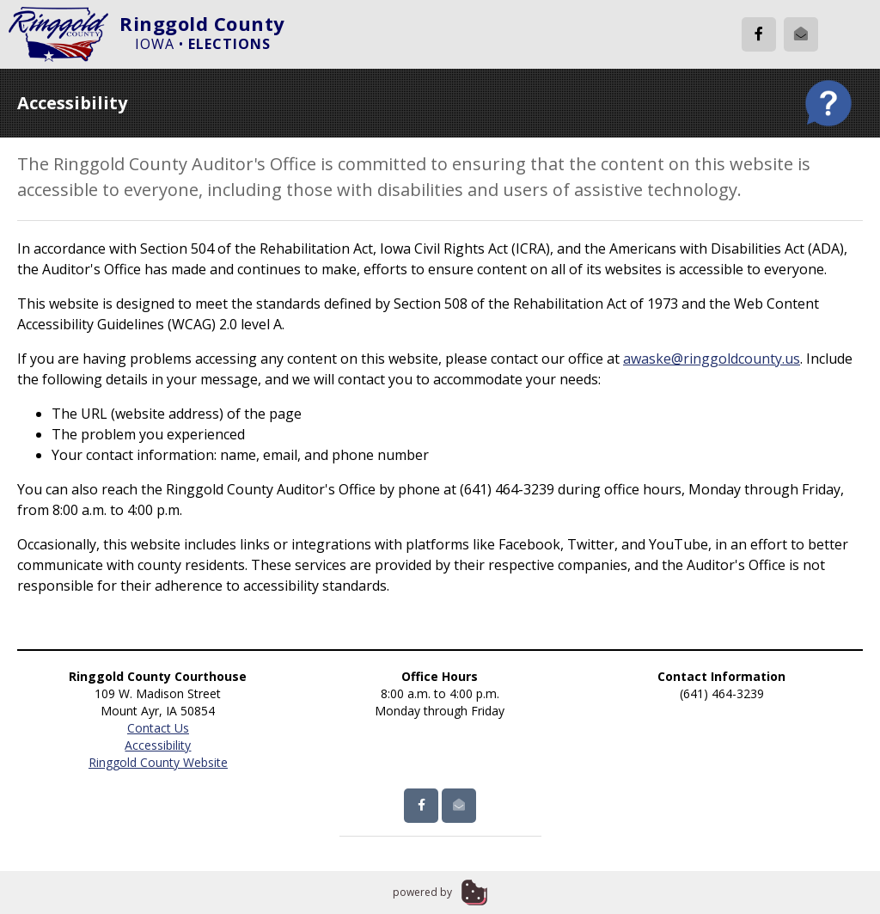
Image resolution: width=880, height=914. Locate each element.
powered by (422, 892)
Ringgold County (202, 23)
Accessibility (158, 745)
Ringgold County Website (158, 762)
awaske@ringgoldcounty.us (711, 358)
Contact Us (158, 728)
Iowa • (203, 43)
